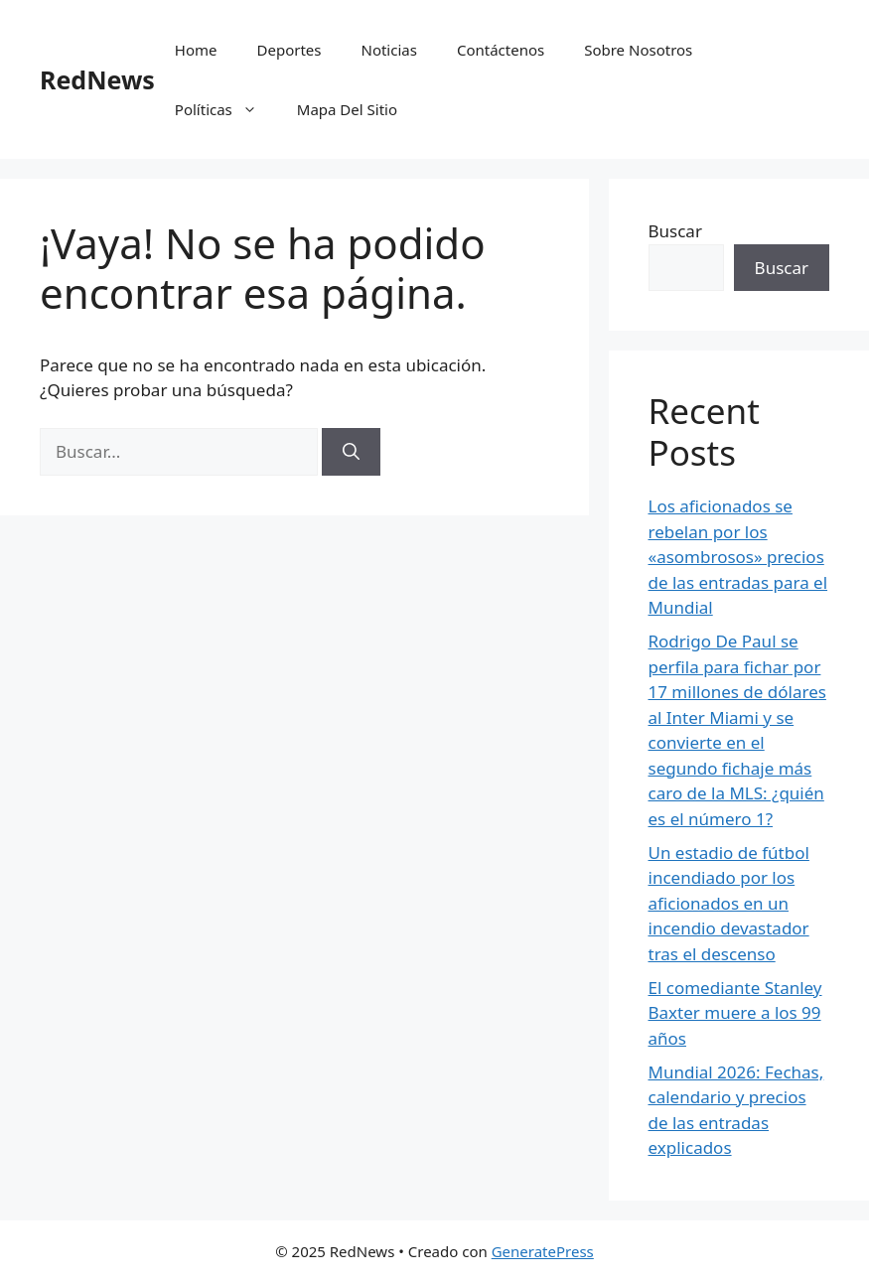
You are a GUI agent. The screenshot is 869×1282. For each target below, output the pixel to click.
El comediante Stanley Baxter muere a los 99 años (735, 1013)
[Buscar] (351, 452)
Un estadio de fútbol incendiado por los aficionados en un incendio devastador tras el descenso (729, 903)
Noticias (388, 50)
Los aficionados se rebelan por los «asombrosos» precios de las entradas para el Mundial (738, 557)
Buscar (675, 230)
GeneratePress (543, 1251)
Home (196, 50)
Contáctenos (500, 50)
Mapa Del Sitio (347, 109)
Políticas (226, 109)
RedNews (97, 79)
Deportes (289, 50)
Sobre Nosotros (638, 50)
